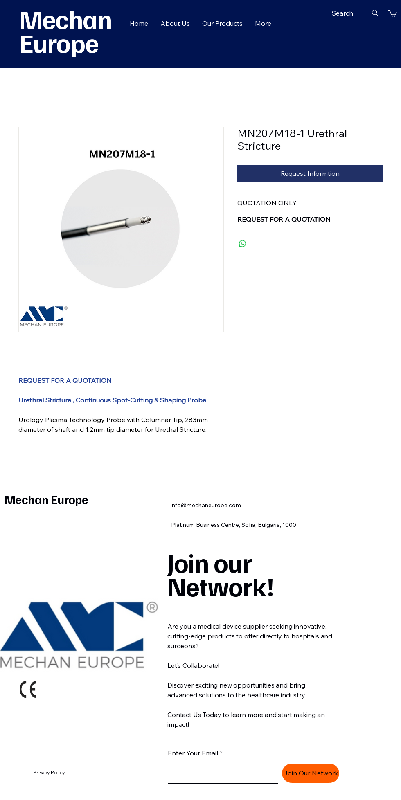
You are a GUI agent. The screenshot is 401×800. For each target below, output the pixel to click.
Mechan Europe (46, 499)
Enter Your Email (193, 753)
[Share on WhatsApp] (243, 244)
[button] (392, 13)
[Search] (342, 13)
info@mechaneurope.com (206, 505)
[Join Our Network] (310, 773)
